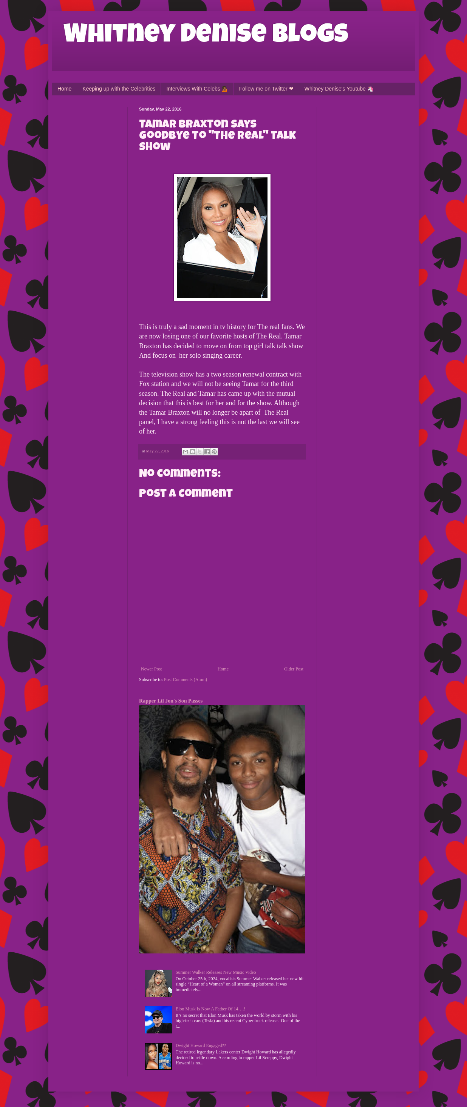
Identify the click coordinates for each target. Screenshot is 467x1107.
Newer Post (151, 669)
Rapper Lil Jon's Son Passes (171, 701)
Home (64, 89)
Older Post (293, 669)
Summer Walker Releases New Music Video (216, 972)
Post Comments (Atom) (185, 679)
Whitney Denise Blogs (205, 36)
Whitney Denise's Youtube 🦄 (339, 89)
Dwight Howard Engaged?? (201, 1045)
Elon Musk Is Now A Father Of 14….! (211, 1009)
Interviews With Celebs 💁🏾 (197, 89)
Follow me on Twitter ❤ (266, 89)
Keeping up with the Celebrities (118, 89)
